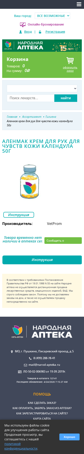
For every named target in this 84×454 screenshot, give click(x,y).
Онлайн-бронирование (46, 24)
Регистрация (55, 31)
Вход (28, 31)
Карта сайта (42, 419)
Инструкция (18, 214)
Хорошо (69, 437)
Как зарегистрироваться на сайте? (42, 413)
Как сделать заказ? (42, 403)
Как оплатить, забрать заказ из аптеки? (42, 408)
